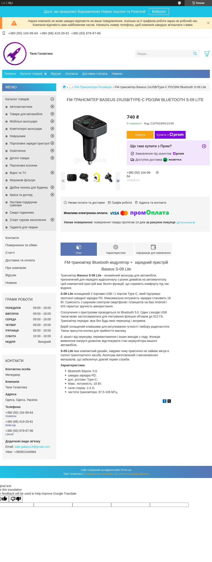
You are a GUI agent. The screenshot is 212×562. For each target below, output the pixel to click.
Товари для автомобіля (26, 114)
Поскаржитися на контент (99, 473)
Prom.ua (126, 470)
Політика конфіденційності (133, 473)
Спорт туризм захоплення (28, 220)
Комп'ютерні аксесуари (26, 128)
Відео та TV (18, 173)
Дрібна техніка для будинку (29, 187)
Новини (117, 73)
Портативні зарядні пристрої (30, 143)
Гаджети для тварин (24, 227)
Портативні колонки (23, 165)
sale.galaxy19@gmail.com (32, 446)
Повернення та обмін (21, 245)
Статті (10, 252)
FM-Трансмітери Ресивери (93, 87)
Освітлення (18, 150)
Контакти (71, 73)
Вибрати (158, 11)
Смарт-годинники (22, 212)
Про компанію (15, 268)
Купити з (170, 135)
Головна (10, 73)
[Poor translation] (16, 499)
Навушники (18, 136)
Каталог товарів (31, 73)
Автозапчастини (21, 106)
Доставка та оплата (20, 260)
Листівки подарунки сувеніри (23, 203)
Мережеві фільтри (22, 180)
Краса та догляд (21, 195)
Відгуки (56, 73)
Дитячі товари (19, 158)
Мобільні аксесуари (23, 121)
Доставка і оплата (94, 73)
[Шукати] (195, 54)
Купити (140, 135)
